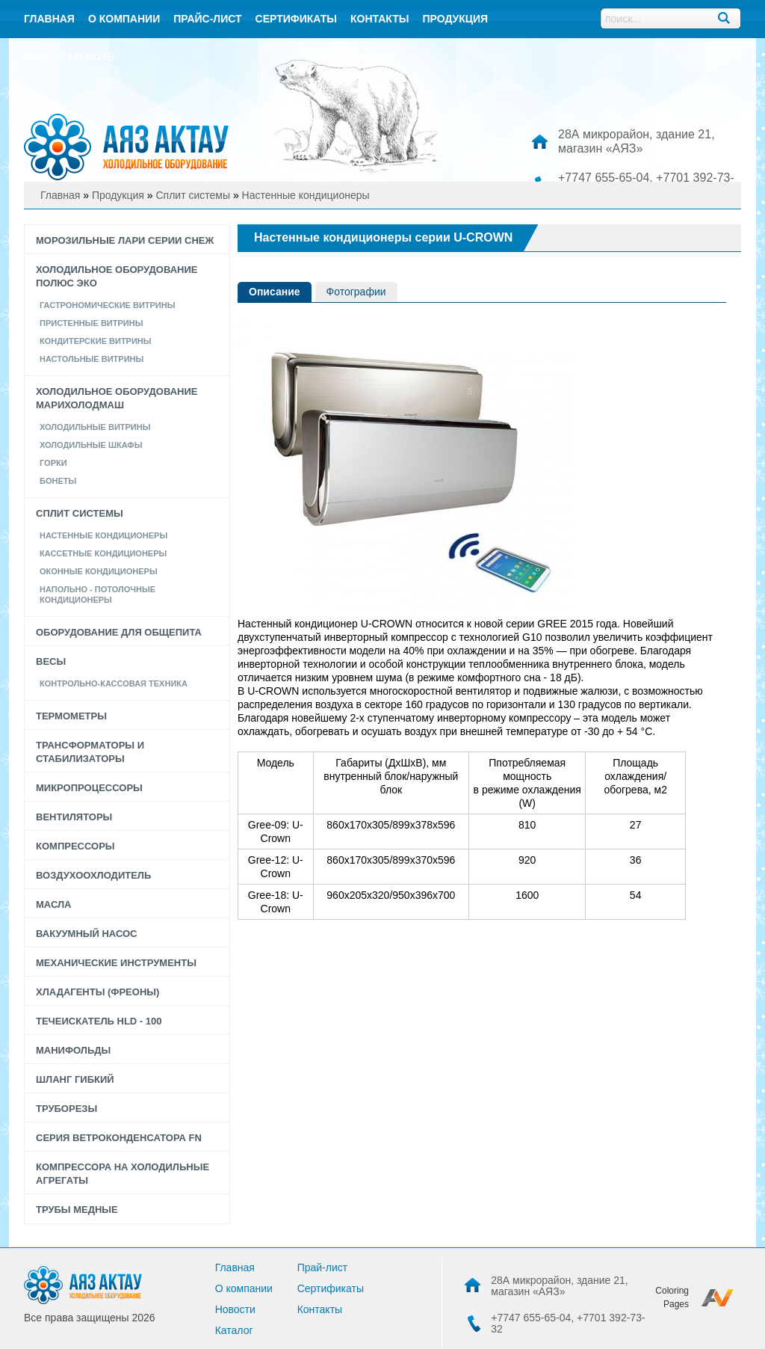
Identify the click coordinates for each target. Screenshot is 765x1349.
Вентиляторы (74, 817)
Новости (235, 1309)
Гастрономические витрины (107, 305)
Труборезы (66, 1108)
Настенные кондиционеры (103, 535)
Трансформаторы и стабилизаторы (90, 752)
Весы (51, 661)
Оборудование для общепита (119, 632)
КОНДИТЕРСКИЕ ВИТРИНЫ (96, 341)
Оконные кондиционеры (99, 571)
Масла (53, 904)
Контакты (319, 1309)
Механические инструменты (116, 962)
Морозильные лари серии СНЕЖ (125, 240)
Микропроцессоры (89, 787)
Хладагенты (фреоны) (97, 992)
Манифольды (73, 1050)
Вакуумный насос (86, 933)
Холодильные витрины (95, 426)
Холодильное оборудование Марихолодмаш (116, 398)
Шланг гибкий (75, 1079)
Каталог (234, 1330)
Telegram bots (69, 57)
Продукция (455, 19)
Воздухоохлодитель (93, 875)
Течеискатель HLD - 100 (98, 1021)
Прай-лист (322, 1267)
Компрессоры (75, 846)
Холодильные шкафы (91, 444)
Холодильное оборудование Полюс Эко (116, 276)
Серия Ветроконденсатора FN (119, 1137)
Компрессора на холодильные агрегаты (122, 1173)
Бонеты (58, 480)
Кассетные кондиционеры (103, 553)
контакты (379, 19)
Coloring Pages (672, 1297)
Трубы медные (77, 1209)
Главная (49, 19)
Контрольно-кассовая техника (114, 683)
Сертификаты (296, 19)
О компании (124, 19)
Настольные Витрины (91, 358)
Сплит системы (79, 513)
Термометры (71, 716)
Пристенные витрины (91, 323)
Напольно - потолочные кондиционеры (97, 594)
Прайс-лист (207, 19)
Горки (53, 462)
